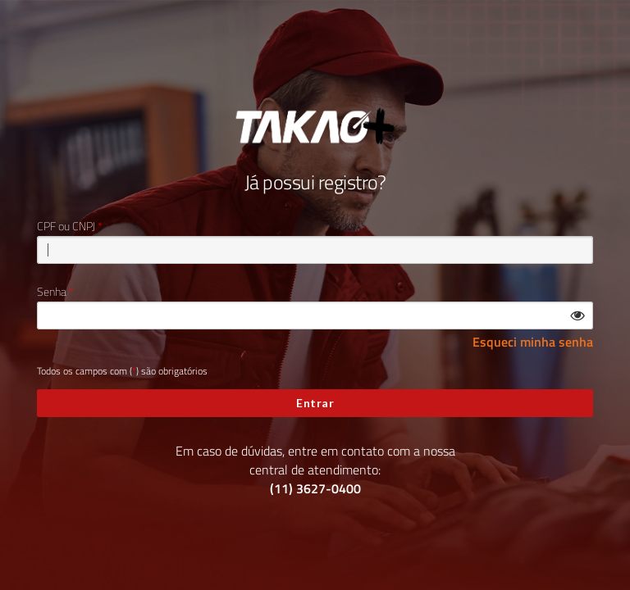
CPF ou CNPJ (66, 226)
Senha (51, 292)
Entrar (315, 403)
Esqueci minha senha (532, 342)
